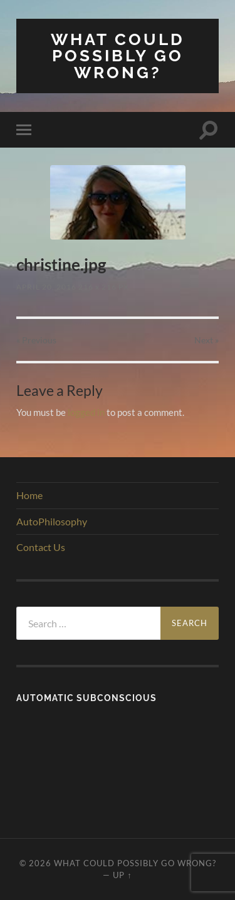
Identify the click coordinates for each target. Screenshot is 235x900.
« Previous (36, 340)
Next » (206, 340)
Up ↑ (122, 875)
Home (29, 495)
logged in (86, 412)
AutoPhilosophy (51, 521)
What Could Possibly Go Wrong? (118, 55)
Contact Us (40, 547)
